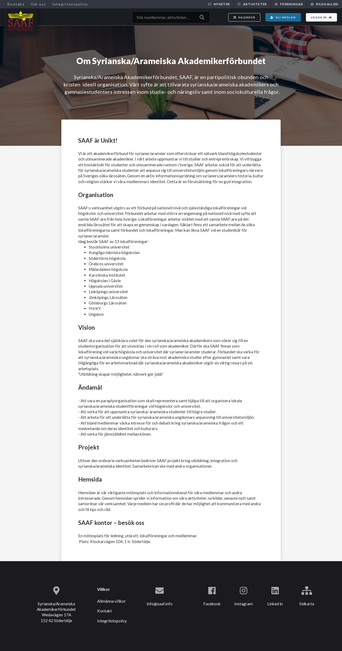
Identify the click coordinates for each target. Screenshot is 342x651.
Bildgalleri (324, 4)
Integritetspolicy (70, 4)
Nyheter (219, 4)
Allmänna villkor (111, 601)
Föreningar (288, 4)
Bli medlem (283, 17)
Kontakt (15, 4)
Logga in (321, 17)
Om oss (38, 4)
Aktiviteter (252, 4)
